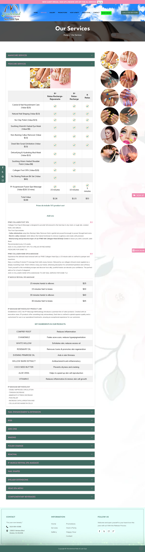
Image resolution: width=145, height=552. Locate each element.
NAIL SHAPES (14, 471)
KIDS (10, 420)
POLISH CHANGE (15, 446)
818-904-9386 (15, 527)
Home (36, 12)
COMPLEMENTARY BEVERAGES (21, 496)
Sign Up (100, 2)
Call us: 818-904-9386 (130, 13)
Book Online (106, 13)
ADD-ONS (12, 429)
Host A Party (74, 12)
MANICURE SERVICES (17, 55)
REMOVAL (12, 454)
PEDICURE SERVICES (17, 63)
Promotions (62, 12)
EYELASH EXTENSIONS (18, 479)
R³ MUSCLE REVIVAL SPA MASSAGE (23, 462)
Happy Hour (86, 12)
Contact (96, 12)
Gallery (52, 12)
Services (44, 12)
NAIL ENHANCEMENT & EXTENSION (24, 412)
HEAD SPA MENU (15, 488)
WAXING (12, 437)
